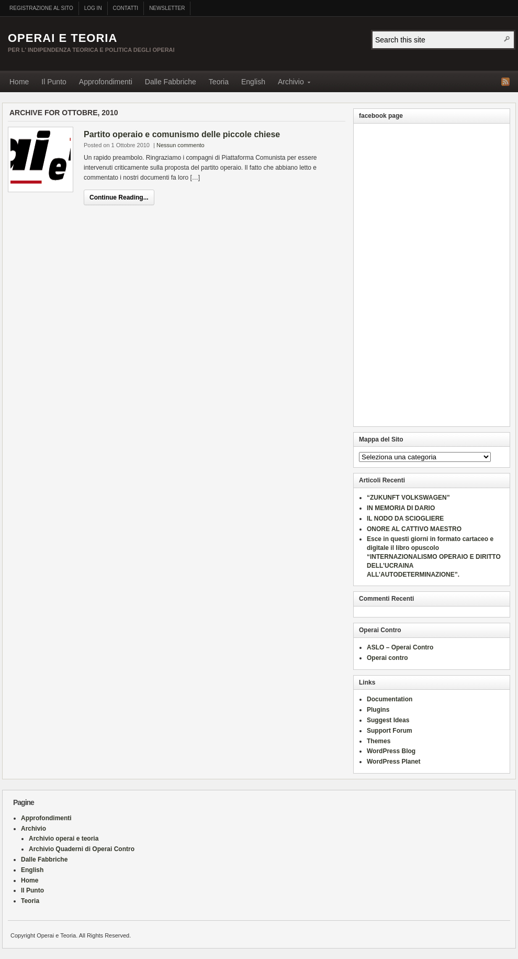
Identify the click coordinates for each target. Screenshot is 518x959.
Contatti (126, 8)
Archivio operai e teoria (63, 838)
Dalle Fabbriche (170, 82)
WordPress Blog (391, 751)
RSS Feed (505, 82)
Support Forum (389, 730)
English (253, 82)
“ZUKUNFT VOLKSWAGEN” (408, 497)
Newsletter (167, 8)
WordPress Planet (393, 761)
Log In (93, 8)
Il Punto (53, 82)
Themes (378, 741)
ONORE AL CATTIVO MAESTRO (414, 529)
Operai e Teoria (62, 38)
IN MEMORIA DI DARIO (401, 508)
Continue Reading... (119, 197)
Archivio (291, 84)
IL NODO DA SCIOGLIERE (405, 518)
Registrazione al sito (41, 8)
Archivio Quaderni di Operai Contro (81, 849)
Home (19, 82)
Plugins (378, 709)
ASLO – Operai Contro (400, 647)
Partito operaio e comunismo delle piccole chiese (182, 134)
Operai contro (387, 658)
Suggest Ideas (388, 720)
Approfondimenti (105, 82)
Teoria (219, 82)
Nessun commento (180, 145)
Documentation (389, 699)
